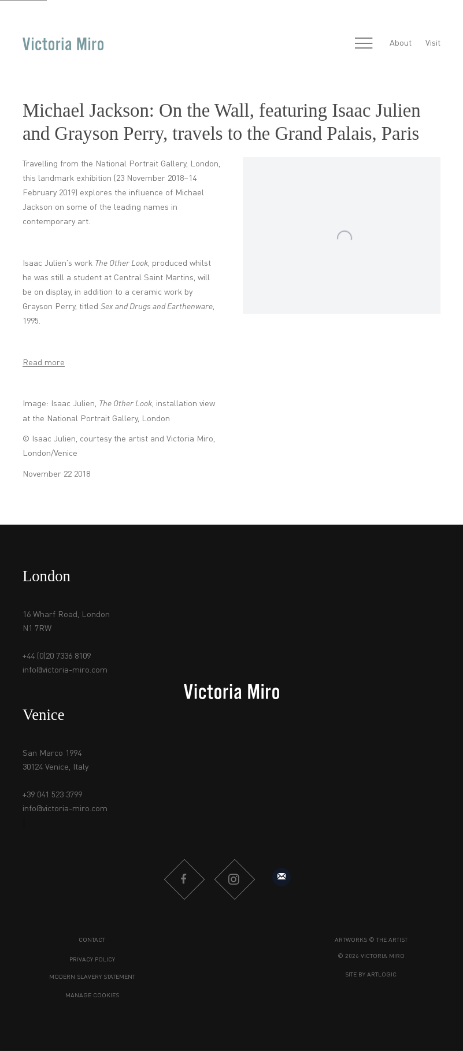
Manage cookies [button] (92, 996)
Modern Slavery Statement (92, 977)
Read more (44, 363)
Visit (432, 43)
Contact (92, 940)
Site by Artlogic (371, 975)
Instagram (234, 879)
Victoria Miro (63, 44)
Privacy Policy (92, 960)
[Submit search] (338, 43)
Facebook (183, 879)
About (401, 43)
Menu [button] (363, 44)
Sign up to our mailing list (281, 877)
